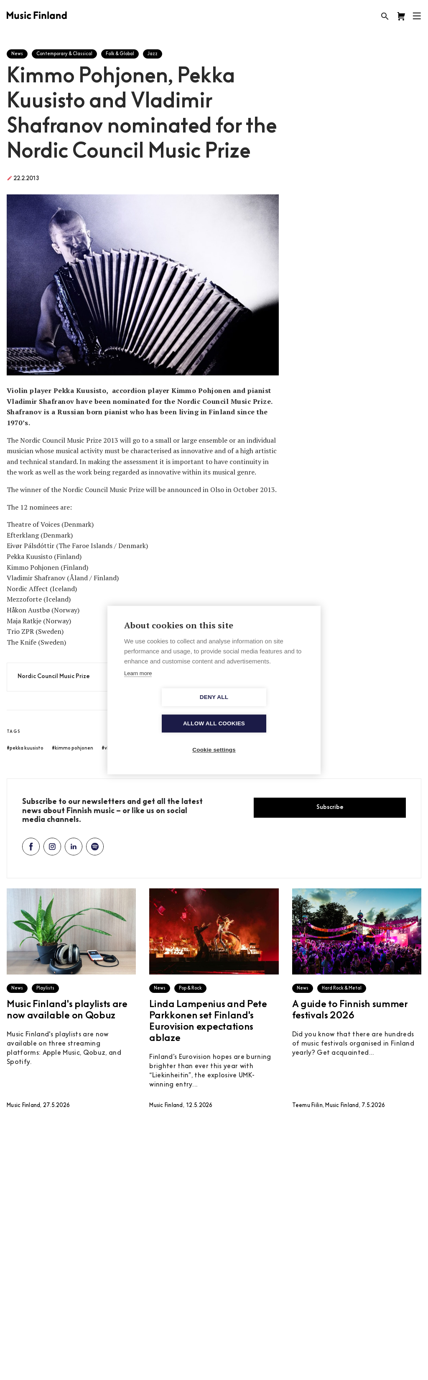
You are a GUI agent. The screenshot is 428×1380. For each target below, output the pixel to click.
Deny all (166, 710)
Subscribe (330, 807)
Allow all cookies (262, 710)
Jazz (153, 54)
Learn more (138, 686)
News (17, 54)
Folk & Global (120, 54)
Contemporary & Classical (64, 54)
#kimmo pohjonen (72, 748)
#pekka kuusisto (25, 748)
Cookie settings (214, 737)
